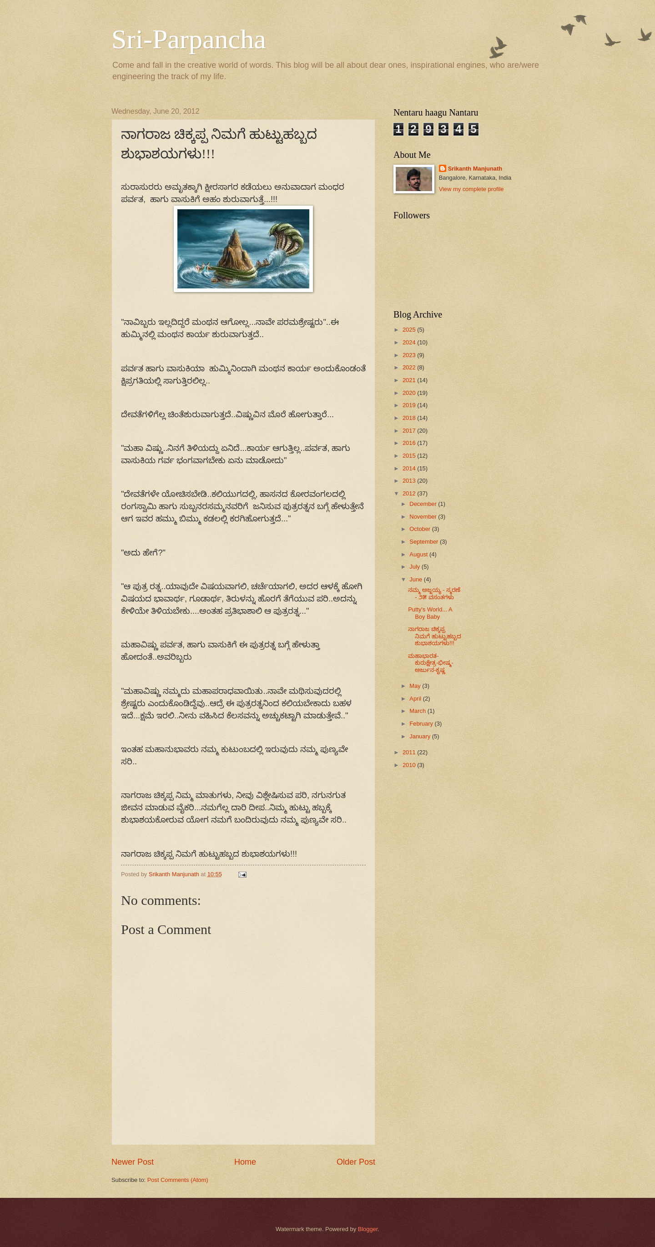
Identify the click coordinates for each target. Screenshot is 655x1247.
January (420, 736)
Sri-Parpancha (188, 39)
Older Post (356, 1161)
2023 (410, 355)
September (424, 541)
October (420, 528)
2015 (410, 455)
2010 (410, 765)
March (418, 710)
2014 (410, 468)
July (415, 566)
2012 (410, 493)
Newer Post (132, 1161)
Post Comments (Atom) (177, 1179)
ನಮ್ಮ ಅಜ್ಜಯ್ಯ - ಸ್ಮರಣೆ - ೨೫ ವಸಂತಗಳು (434, 593)
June (416, 579)
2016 (410, 442)
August (419, 554)
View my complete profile (471, 189)
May (415, 685)
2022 (410, 367)
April (416, 698)
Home (245, 1161)
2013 (410, 480)
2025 (410, 329)
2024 (410, 342)
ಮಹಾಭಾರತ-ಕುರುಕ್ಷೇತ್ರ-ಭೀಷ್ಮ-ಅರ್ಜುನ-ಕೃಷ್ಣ (430, 662)
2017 (410, 430)
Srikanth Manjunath (475, 168)
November (423, 516)
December (423, 503)
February (421, 723)
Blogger (368, 1229)
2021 (410, 380)
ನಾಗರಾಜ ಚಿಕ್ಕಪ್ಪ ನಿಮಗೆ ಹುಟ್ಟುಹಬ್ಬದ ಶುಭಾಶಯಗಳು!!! (434, 636)
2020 (410, 392)
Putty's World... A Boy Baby (430, 613)
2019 (410, 405)
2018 (410, 417)
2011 (410, 752)
